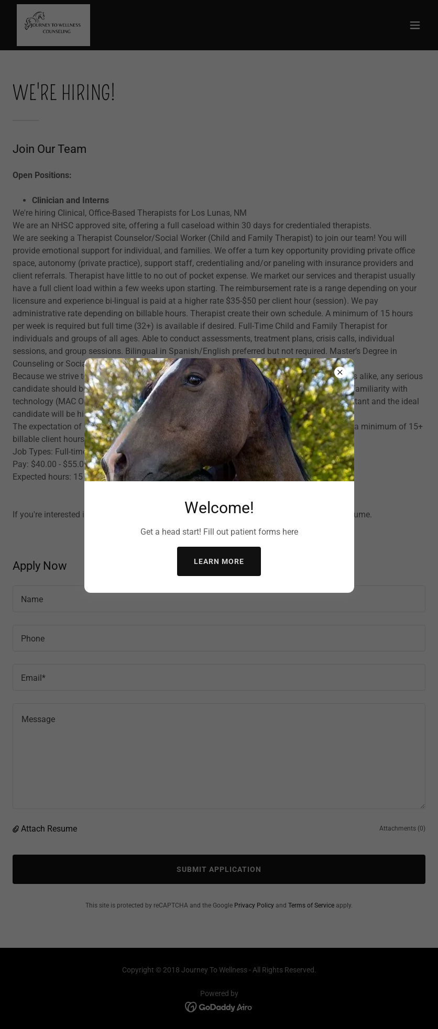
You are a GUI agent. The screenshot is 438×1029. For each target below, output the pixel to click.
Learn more (219, 561)
